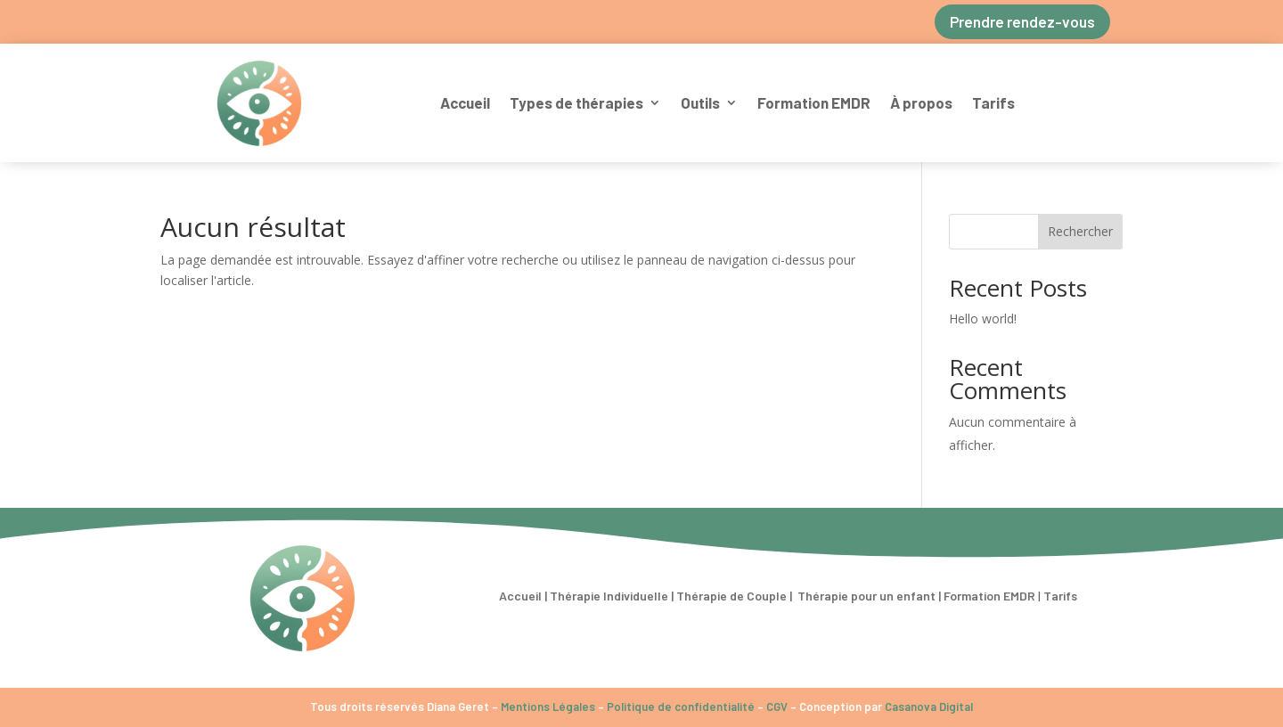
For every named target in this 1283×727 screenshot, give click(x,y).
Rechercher (1080, 231)
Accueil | (523, 595)
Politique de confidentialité (681, 706)
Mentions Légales (548, 706)
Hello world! (983, 318)
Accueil (465, 102)
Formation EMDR (813, 102)
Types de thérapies (576, 102)
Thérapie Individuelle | (613, 595)
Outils (700, 102)
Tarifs (993, 102)
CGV (777, 706)
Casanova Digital (929, 706)
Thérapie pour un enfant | (869, 595)
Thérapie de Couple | (735, 595)
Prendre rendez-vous (1022, 21)
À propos (921, 102)
